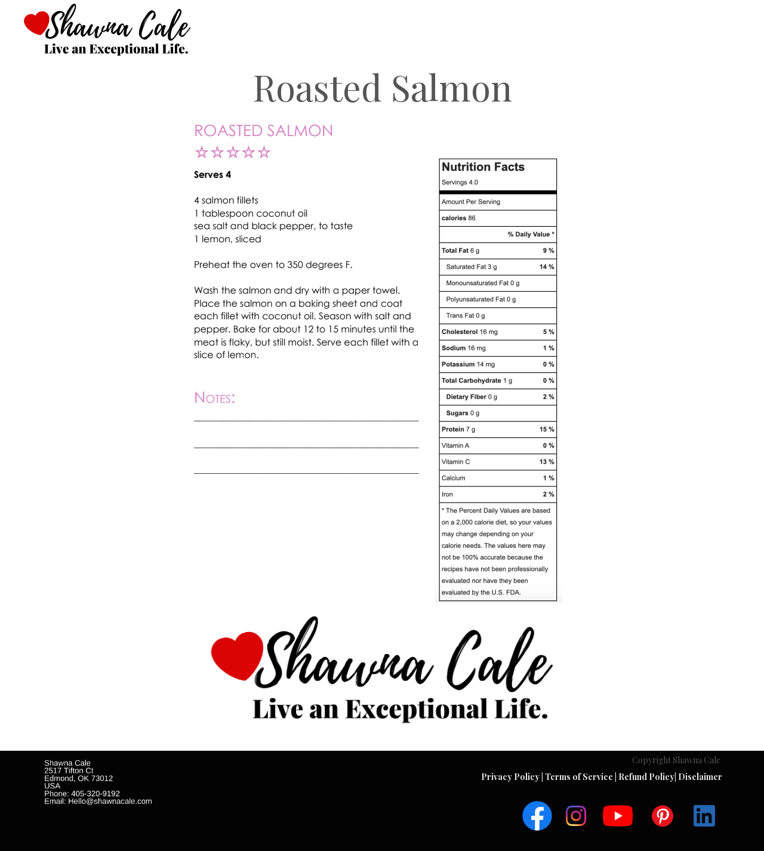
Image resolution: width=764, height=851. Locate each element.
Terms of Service (580, 776)
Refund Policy (646, 776)
